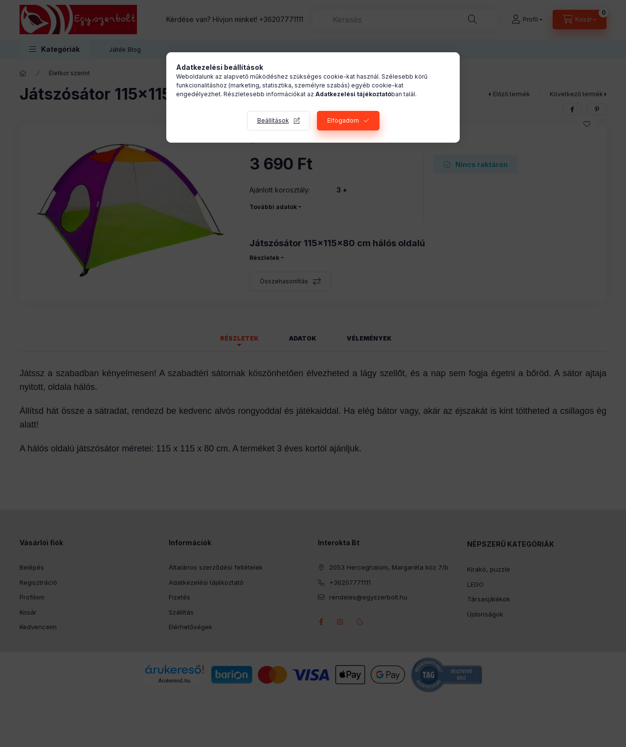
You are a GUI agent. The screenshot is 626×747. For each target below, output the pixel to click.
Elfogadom (343, 120)
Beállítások (273, 120)
